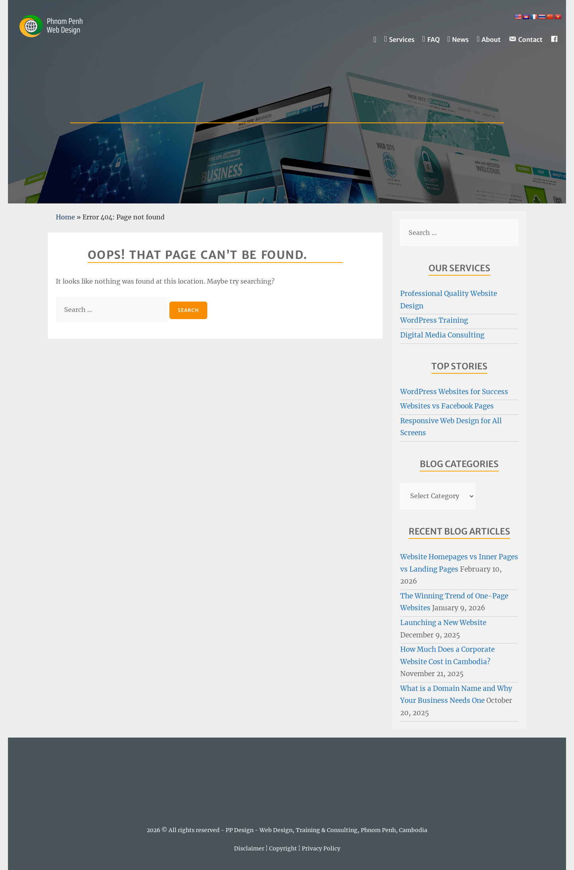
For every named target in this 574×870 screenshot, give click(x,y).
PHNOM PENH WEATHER (287, 783)
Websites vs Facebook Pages (447, 406)
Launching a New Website (443, 622)
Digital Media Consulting (442, 335)
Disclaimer (249, 848)
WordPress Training (434, 320)
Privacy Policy (321, 848)
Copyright (283, 848)
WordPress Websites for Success (454, 391)
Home (65, 217)
